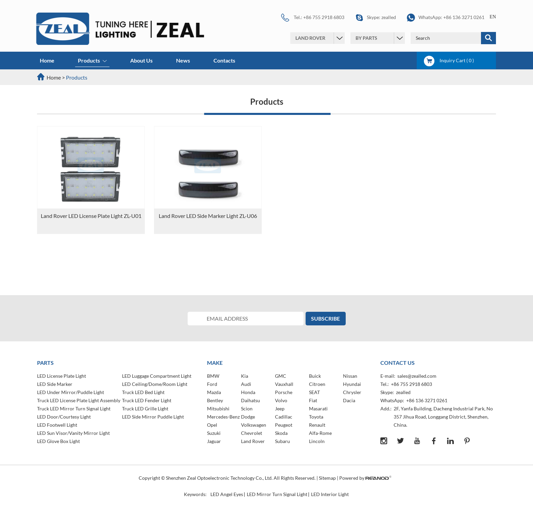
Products (92, 61)
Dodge (248, 417)
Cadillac (283, 417)
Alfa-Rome (320, 433)
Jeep (280, 408)
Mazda (214, 392)
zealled (388, 17)
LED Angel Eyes (226, 494)
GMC (280, 376)
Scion (247, 408)
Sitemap (327, 478)
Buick (315, 376)
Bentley (215, 400)
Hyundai (352, 384)
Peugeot (283, 425)
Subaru (282, 441)
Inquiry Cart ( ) (449, 60)
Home (47, 60)
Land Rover (253, 441)
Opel (212, 425)
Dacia (349, 400)
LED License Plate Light (61, 376)
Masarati (318, 408)
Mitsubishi (218, 408)
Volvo (281, 400)
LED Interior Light (330, 494)
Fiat (313, 400)
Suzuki (214, 433)
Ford (212, 384)
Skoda (281, 433)
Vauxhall (284, 384)
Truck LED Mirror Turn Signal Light (73, 408)
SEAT (314, 392)
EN (492, 16)
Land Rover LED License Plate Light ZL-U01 (91, 216)
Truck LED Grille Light (145, 408)
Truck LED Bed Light (143, 392)
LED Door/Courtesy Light (64, 417)
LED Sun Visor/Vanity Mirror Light (73, 433)
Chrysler (352, 392)
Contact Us (397, 362)
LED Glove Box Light (58, 441)
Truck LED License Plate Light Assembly (78, 400)
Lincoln (317, 441)
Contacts (224, 60)
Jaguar (214, 441)
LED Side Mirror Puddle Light (153, 417)
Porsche (283, 392)
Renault (317, 425)
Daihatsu (250, 400)
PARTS (45, 362)
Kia (244, 376)
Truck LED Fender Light (146, 400)
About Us (141, 60)
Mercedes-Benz (223, 417)
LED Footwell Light (57, 425)
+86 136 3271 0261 (463, 17)
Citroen (317, 384)
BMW (213, 376)
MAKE (215, 362)
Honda (248, 392)
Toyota (316, 417)
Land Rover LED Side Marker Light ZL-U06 (208, 216)
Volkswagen (253, 425)
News (183, 60)
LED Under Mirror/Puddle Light (70, 392)
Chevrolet (251, 433)
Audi (246, 384)
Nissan (350, 376)
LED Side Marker (54, 384)
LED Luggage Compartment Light (156, 376)
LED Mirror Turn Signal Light (277, 494)
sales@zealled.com (416, 376)
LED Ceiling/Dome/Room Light (154, 384)
